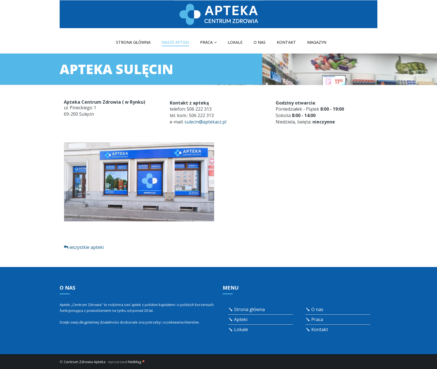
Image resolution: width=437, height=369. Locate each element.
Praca (208, 42)
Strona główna (133, 42)
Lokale (235, 42)
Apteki (237, 319)
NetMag (136, 361)
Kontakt (286, 42)
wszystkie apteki (84, 247)
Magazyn (316, 42)
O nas (260, 42)
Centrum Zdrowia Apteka (84, 361)
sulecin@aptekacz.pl (205, 122)
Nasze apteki (175, 42)
